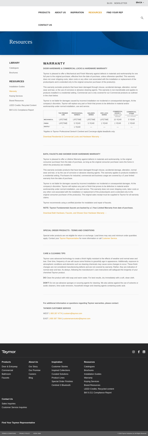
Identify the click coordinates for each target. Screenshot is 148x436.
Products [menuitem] (6, 362)
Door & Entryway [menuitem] (9, 366)
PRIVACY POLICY (24, 433)
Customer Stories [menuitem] (60, 366)
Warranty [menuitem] (13, 91)
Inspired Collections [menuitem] (61, 370)
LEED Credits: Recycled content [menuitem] (99, 389)
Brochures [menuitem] (13, 73)
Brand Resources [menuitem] (16, 101)
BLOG (109, 3)
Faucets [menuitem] (5, 378)
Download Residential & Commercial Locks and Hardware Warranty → (72, 137)
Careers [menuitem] (32, 374)
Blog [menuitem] (31, 378)
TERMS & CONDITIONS (9, 433)
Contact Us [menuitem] (7, 399)
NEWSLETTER (120, 3)
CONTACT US (45, 25)
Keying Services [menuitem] (16, 96)
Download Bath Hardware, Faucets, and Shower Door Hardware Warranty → (75, 213)
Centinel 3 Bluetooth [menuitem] (61, 385)
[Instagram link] (133, 351)
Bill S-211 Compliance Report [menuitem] (21, 110)
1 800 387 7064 (55, 319)
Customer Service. (109, 238)
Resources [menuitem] (89, 362)
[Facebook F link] (138, 351)
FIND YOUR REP (115, 12)
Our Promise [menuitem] (34, 370)
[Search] (142, 18)
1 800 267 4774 (55, 313)
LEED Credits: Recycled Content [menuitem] (22, 105)
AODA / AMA (37, 433)
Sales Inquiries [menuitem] (8, 403)
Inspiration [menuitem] (57, 362)
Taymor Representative (69, 238)
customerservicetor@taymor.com (76, 319)
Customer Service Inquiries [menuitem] (14, 407)
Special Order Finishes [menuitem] (62, 381)
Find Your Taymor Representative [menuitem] (18, 423)
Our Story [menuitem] (33, 366)
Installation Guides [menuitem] (17, 87)
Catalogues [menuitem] (14, 68)
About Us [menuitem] (33, 362)
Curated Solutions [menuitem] (60, 374)
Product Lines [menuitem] (58, 378)
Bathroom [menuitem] (6, 374)
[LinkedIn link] (144, 351)
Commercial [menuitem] (7, 370)
